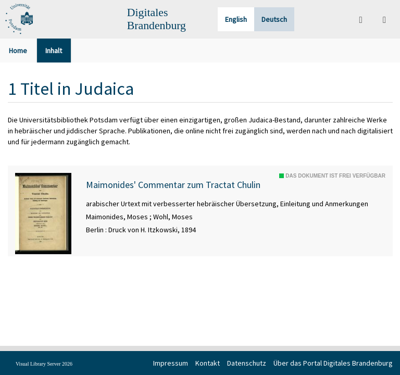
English (236, 19)
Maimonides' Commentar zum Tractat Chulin (173, 185)
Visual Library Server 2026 (44, 364)
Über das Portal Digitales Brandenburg (333, 363)
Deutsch (274, 19)
